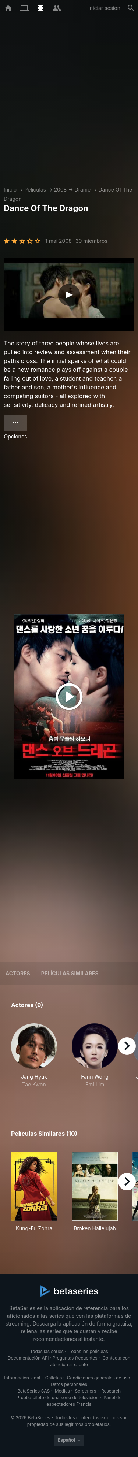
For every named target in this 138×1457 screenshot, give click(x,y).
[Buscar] (131, 8)
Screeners (85, 1391)
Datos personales (69, 1384)
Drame (83, 189)
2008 (60, 189)
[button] (34, 1059)
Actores (18, 973)
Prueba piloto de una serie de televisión (58, 1397)
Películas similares (70, 973)
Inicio (10, 189)
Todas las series (46, 1351)
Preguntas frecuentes (75, 1358)
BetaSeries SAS (33, 1391)
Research (111, 1391)
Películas (35, 189)
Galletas (53, 1377)
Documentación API (28, 1358)
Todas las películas (88, 1351)
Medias (62, 1391)
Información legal (22, 1377)
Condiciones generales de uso (98, 1377)
